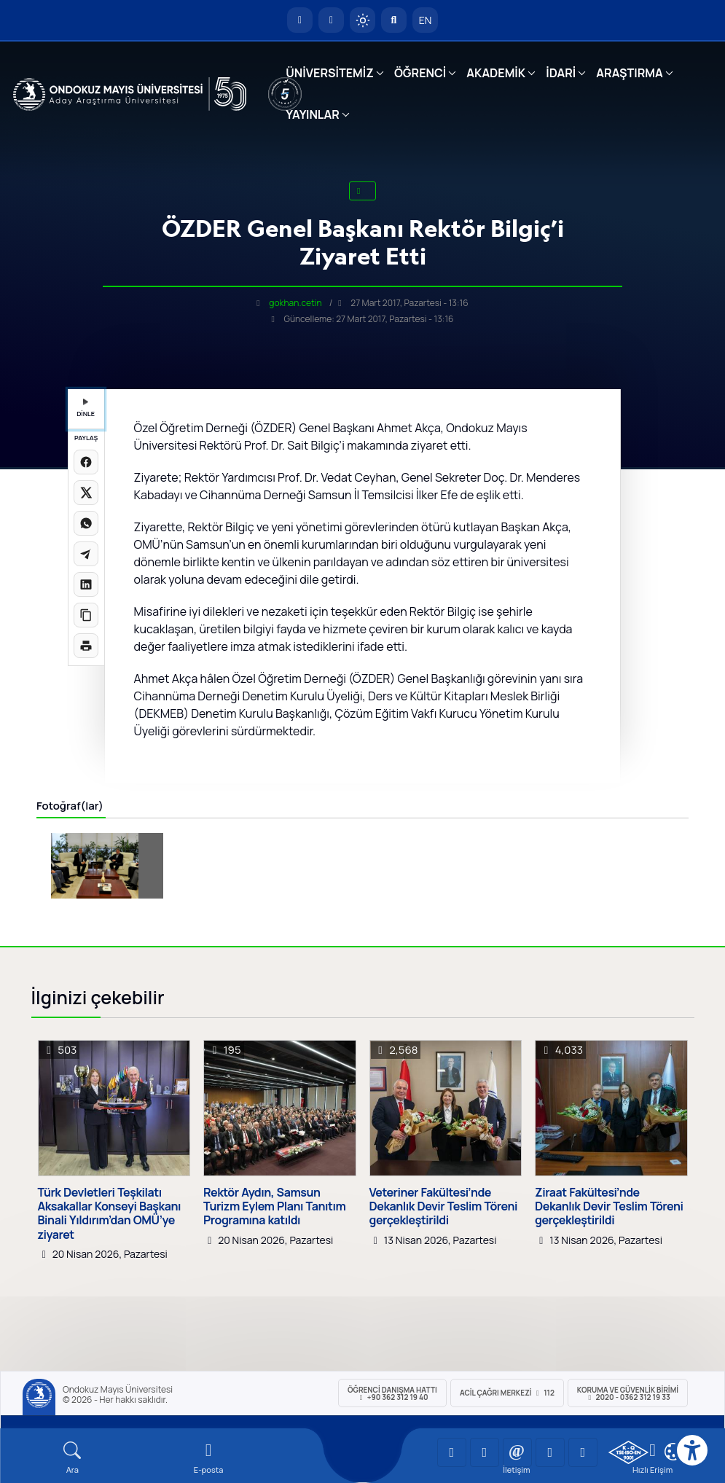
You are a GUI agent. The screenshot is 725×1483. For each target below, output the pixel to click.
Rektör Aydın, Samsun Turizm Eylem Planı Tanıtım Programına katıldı (274, 1207)
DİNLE (86, 408)
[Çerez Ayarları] (673, 1452)
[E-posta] (331, 20)
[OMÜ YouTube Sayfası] (451, 1452)
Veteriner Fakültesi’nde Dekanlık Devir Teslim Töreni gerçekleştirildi (443, 1207)
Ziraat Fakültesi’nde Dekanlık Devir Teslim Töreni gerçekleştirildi (609, 1207)
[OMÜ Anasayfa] (300, 20)
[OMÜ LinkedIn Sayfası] (484, 1452)
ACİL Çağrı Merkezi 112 (507, 1393)
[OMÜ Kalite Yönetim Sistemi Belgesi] (628, 1452)
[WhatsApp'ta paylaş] (86, 523)
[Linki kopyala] (86, 615)
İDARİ (561, 73)
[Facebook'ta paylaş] (86, 462)
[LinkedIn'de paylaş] (86, 584)
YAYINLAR (312, 114)
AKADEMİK (495, 73)
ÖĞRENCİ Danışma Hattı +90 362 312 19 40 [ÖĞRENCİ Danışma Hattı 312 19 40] (392, 1393)
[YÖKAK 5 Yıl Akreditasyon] (285, 94)
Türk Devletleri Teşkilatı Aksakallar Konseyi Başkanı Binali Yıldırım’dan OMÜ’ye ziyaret (109, 1214)
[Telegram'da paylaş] (86, 553)
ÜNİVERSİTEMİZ (330, 73)
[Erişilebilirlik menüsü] (692, 1450)
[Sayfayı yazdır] (86, 645)
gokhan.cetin (295, 303)
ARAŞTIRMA (629, 73)
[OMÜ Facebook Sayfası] (582, 1452)
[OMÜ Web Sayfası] (130, 94)
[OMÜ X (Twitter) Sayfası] (550, 1452)
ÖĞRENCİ (420, 73)
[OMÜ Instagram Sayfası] (517, 1452)
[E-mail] (209, 1457)
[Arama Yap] (394, 20)
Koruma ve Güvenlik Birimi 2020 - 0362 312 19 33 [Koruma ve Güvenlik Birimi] (627, 1393)
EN (425, 20)
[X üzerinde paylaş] (86, 492)
